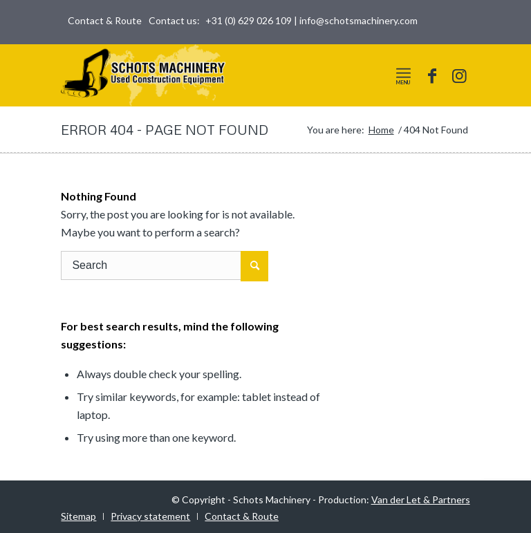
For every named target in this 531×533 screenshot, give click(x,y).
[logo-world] (143, 75)
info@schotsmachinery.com (358, 20)
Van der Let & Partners (420, 499)
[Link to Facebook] (432, 75)
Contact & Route (105, 20)
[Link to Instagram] (459, 75)
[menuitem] (101, 20)
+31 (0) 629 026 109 (248, 20)
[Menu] (403, 72)
